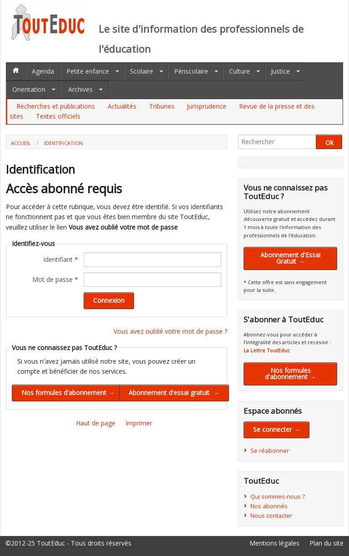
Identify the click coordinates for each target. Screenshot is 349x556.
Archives (80, 89)
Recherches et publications (55, 106)
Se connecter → (276, 429)
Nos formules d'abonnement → (290, 373)
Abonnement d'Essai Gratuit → (290, 257)
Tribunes (161, 106)
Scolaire (141, 71)
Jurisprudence (206, 106)
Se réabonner (269, 450)
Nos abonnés (269, 506)
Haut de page (95, 423)
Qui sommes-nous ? (277, 496)
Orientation (28, 89)
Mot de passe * (55, 279)
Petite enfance (87, 71)
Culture (239, 71)
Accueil (21, 143)
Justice (280, 71)
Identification (63, 143)
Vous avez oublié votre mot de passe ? (170, 331)
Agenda (43, 71)
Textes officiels (58, 116)
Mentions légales (274, 543)
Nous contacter (271, 515)
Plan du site (326, 543)
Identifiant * (60, 259)
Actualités (122, 106)
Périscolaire (191, 71)
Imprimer (138, 423)
